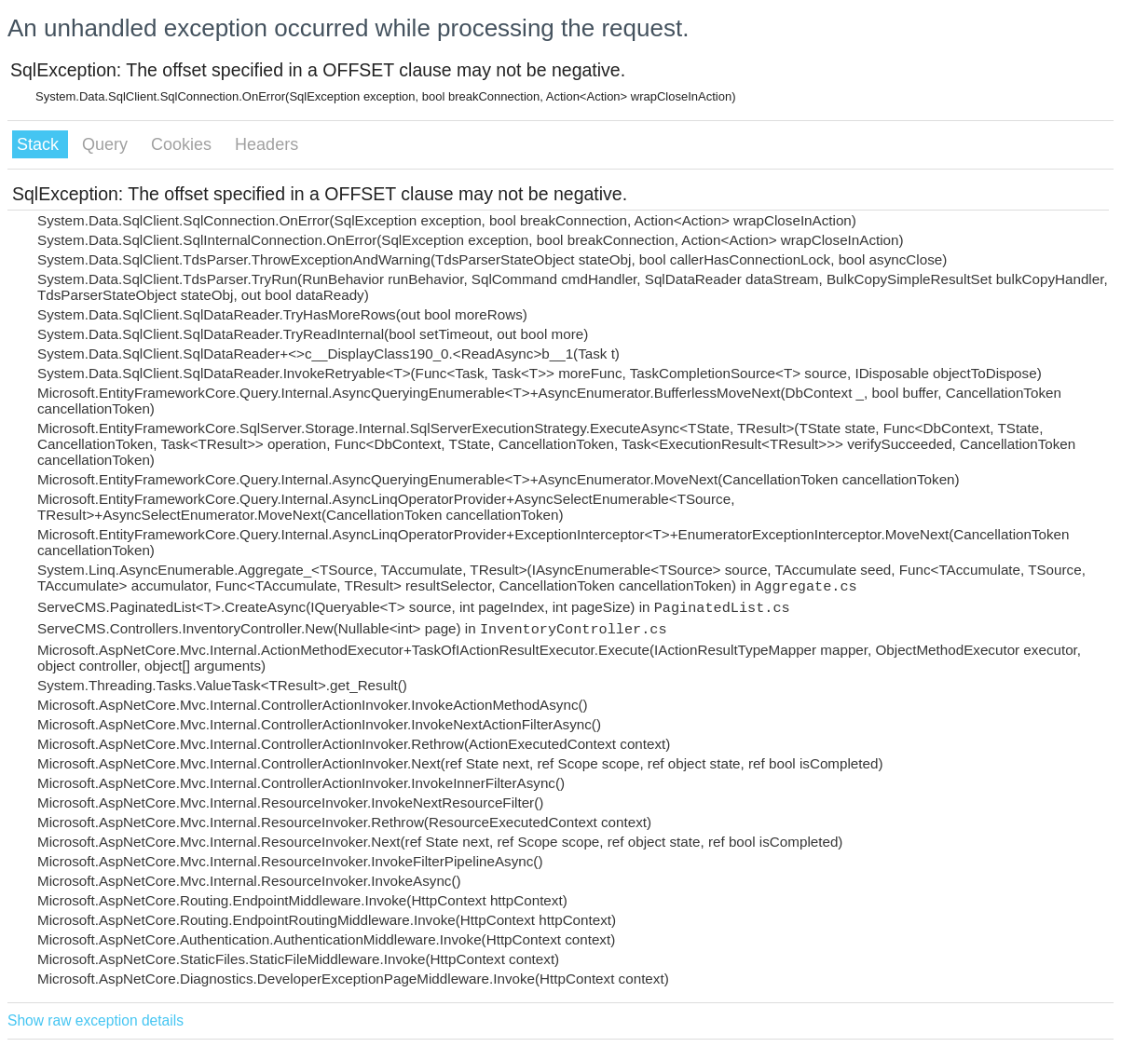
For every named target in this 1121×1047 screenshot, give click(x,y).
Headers (266, 144)
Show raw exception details (95, 1020)
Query (107, 144)
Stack (40, 144)
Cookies (183, 144)
